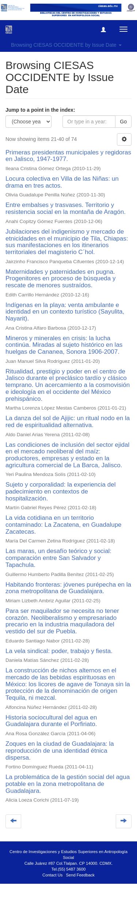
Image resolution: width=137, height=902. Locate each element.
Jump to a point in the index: (40, 110)
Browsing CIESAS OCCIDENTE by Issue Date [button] (66, 45)
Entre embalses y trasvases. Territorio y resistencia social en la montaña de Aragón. (65, 208)
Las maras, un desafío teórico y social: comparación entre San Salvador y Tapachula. (58, 558)
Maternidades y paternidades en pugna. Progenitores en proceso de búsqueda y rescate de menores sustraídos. (60, 278)
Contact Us (52, 875)
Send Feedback (80, 875)
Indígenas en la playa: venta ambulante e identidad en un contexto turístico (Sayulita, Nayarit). (64, 312)
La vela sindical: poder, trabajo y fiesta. (59, 651)
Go (123, 121)
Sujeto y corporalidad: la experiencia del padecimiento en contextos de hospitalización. (60, 491)
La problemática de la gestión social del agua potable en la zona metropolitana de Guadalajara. (67, 784)
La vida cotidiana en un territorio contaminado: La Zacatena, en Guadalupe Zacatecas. (63, 524)
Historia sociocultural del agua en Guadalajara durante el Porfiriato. (51, 721)
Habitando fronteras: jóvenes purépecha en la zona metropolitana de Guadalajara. (68, 588)
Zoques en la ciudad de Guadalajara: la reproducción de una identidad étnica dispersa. (59, 750)
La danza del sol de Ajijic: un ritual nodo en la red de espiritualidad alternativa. (67, 422)
